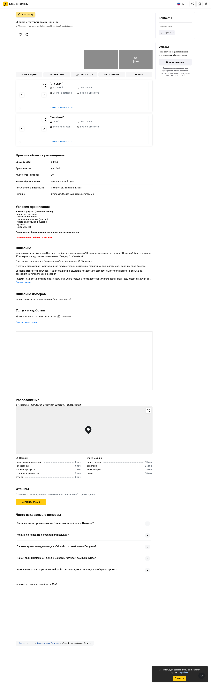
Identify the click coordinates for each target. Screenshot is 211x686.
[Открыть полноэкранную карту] (84, 430)
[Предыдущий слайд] (22, 95)
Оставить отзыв (31, 501)
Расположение (111, 74)
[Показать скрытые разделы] (32, 643)
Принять (179, 678)
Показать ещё (23, 282)
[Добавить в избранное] (20, 34)
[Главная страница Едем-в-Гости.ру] (15, 4)
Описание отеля (56, 74)
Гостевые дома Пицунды (48, 643)
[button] (192, 4)
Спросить (167, 32)
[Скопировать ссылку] (26, 34)
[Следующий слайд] (44, 95)
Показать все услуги (26, 322)
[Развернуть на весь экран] (44, 85)
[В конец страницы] (201, 676)
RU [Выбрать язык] (180, 3)
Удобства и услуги (84, 74)
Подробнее (183, 672)
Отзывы (139, 74)
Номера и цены (29, 74)
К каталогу (24, 14)
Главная (22, 643)
